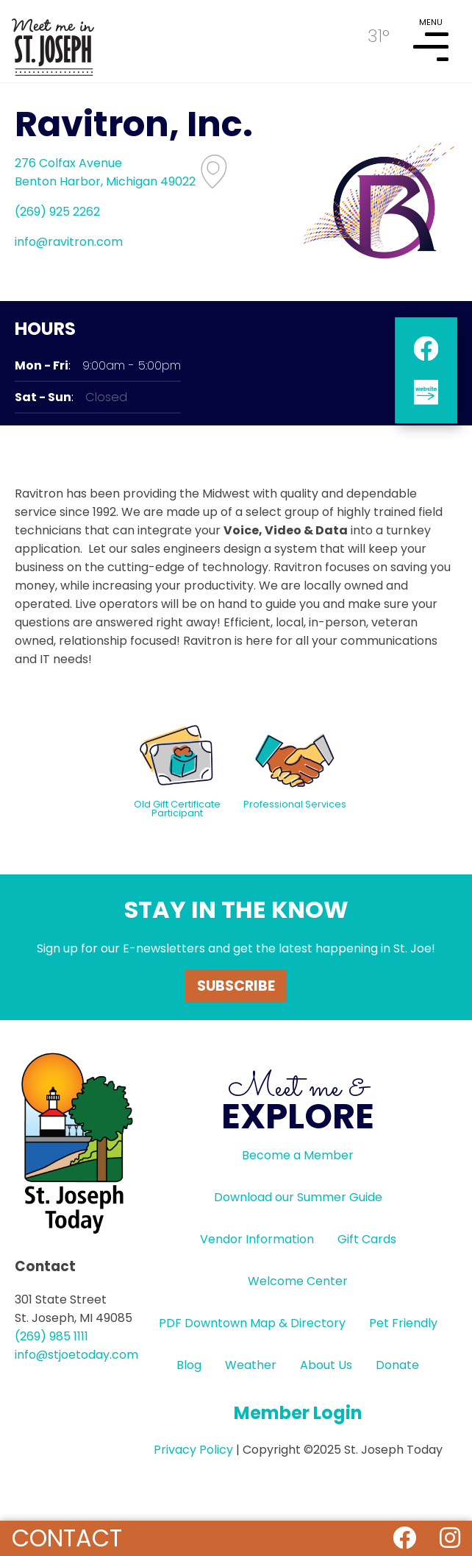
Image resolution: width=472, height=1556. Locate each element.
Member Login (298, 1413)
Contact (67, 1538)
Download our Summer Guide (298, 1197)
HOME (53, 41)
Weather (250, 1365)
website (426, 392)
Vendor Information (257, 1239)
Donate (397, 1365)
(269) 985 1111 (51, 1336)
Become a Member (298, 1155)
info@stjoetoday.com (76, 1354)
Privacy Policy (193, 1449)
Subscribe (236, 986)
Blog (188, 1365)
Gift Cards (366, 1239)
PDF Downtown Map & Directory (252, 1323)
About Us (326, 1365)
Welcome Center (298, 1281)
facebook (426, 348)
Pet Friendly (403, 1323)
